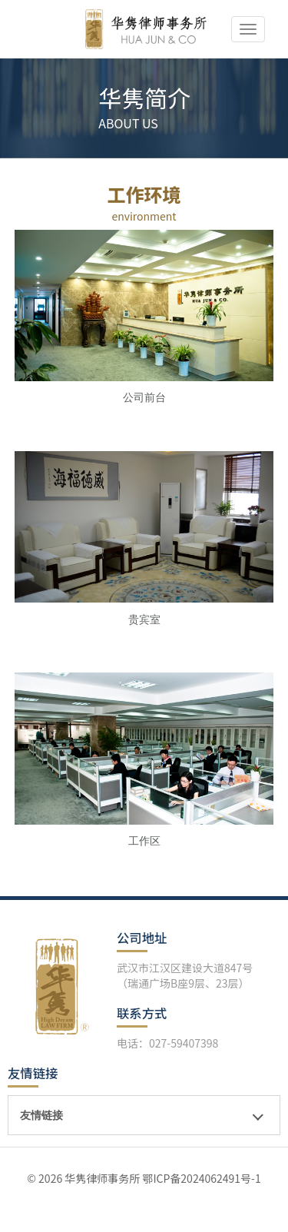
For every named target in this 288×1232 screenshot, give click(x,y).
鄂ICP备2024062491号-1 (201, 1178)
